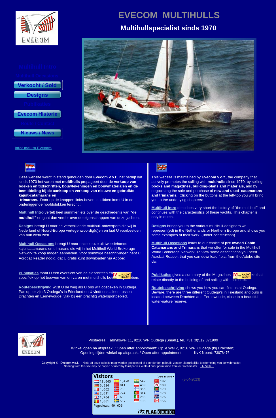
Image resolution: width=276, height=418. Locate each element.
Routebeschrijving (35, 287)
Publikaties (29, 273)
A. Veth (207, 366)
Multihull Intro (31, 212)
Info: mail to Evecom (33, 148)
